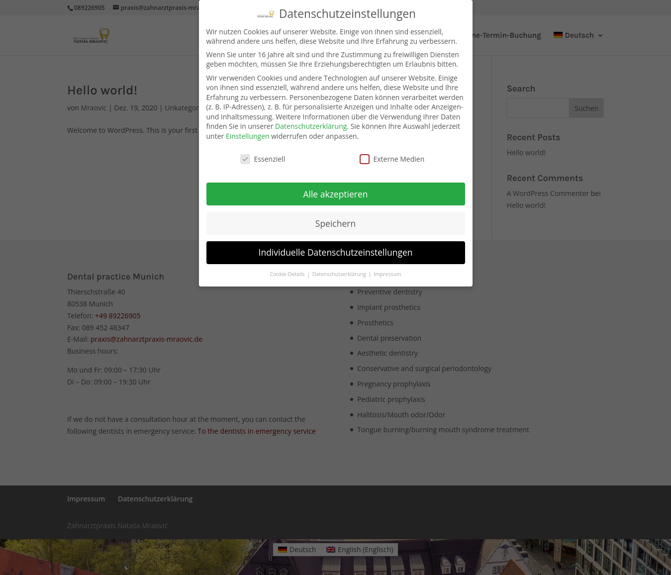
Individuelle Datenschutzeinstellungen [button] (336, 252)
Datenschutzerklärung (311, 126)
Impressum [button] (387, 274)
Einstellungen (248, 136)
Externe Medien (392, 159)
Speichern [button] (335, 223)
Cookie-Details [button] (288, 274)
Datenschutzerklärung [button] (340, 274)
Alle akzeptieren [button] (335, 193)
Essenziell (263, 159)
